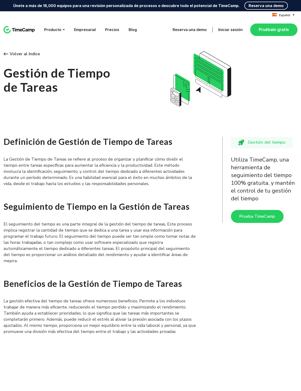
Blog (133, 29)
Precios (112, 29)
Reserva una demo (266, 5)
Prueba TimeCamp (257, 216)
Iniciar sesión (230, 29)
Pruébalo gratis (274, 29)
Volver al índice (22, 53)
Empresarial (85, 29)
